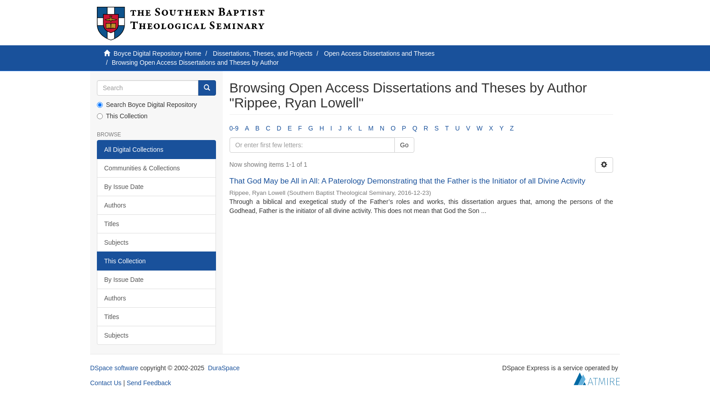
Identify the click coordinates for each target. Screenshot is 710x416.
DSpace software (114, 368)
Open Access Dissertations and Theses (379, 53)
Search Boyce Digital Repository (147, 104)
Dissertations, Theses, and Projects (262, 53)
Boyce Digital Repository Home (157, 53)
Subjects (116, 242)
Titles (111, 223)
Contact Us (105, 383)
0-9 (234, 128)
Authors (115, 205)
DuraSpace (224, 368)
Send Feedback (149, 383)
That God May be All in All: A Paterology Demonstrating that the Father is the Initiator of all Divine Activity (407, 181)
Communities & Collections (142, 168)
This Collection (122, 116)
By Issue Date (124, 186)
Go (404, 145)
